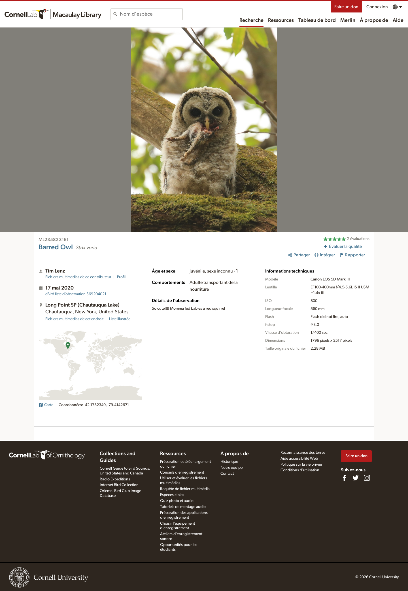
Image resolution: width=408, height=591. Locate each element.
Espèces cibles (172, 495)
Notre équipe (231, 468)
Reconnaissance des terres (302, 453)
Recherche (251, 20)
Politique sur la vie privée (301, 465)
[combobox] (151, 14)
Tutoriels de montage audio (183, 507)
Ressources (281, 20)
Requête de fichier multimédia (185, 489)
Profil (121, 277)
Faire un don (346, 7)
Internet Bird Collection (119, 485)
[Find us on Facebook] (344, 477)
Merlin (347, 20)
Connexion (377, 7)
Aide (398, 20)
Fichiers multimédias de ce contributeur (78, 277)
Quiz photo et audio (177, 501)
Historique (229, 462)
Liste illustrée (119, 319)
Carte (46, 405)
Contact (227, 474)
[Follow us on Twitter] (355, 477)
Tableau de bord (317, 20)
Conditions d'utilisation (299, 470)
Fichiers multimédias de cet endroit (74, 319)
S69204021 (75, 294)
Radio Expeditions (115, 479)
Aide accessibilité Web (299, 459)
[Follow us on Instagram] (367, 477)
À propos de (374, 20)
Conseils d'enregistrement (182, 472)
